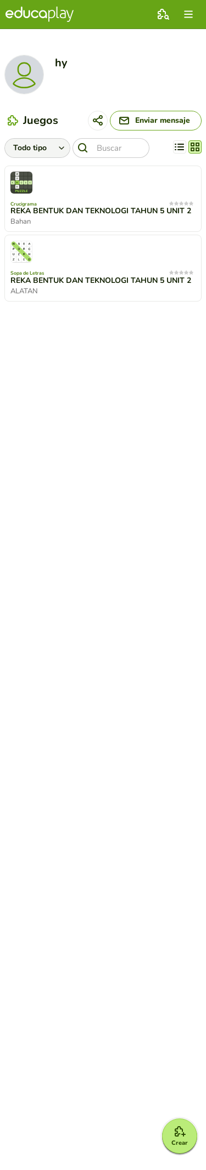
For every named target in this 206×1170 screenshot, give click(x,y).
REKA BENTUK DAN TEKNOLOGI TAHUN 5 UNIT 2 (100, 211)
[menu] (188, 14)
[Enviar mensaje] (156, 120)
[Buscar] (111, 148)
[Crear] (179, 1136)
